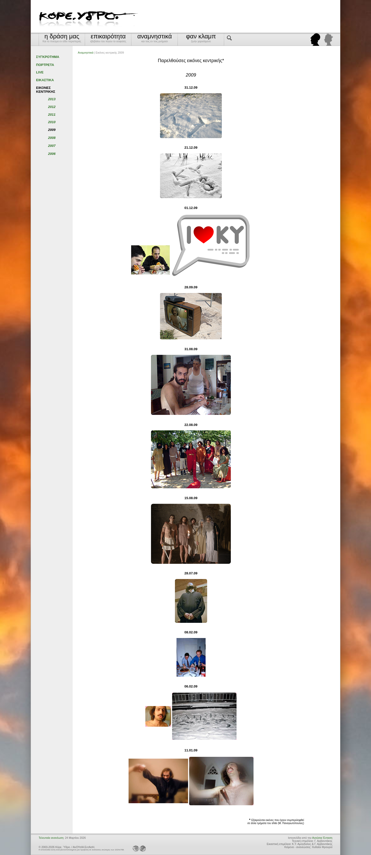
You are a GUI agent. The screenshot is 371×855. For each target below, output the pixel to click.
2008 (52, 138)
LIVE (40, 72)
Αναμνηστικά (85, 52)
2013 (52, 99)
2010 (52, 122)
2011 (52, 114)
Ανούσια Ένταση (322, 837)
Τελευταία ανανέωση (51, 837)
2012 (52, 107)
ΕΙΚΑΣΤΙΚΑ (45, 80)
